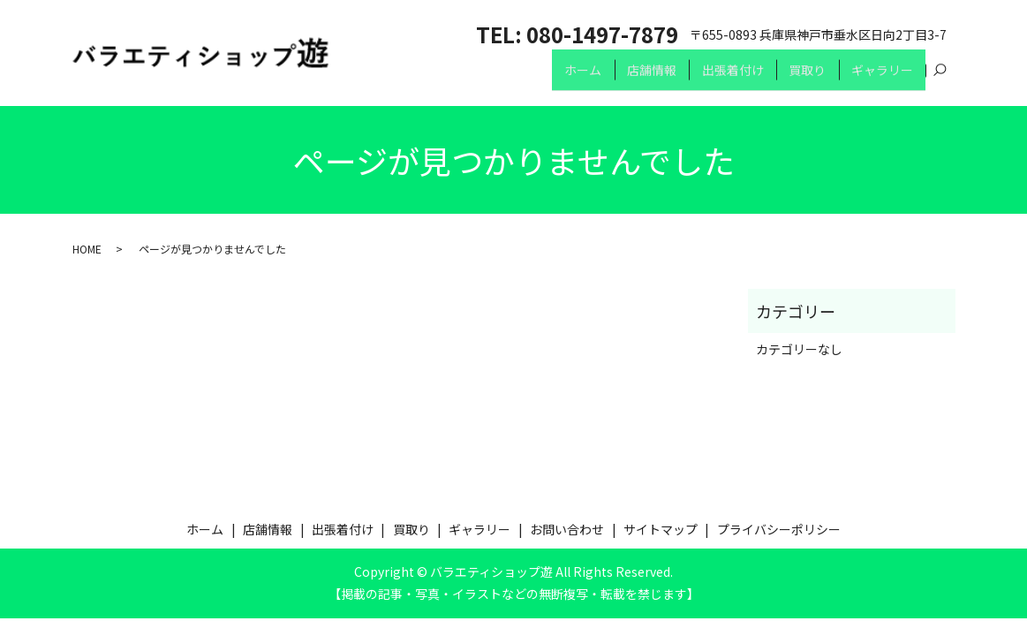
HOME (87, 248)
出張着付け (721, 78)
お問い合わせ (567, 529)
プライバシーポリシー (779, 529)
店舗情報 (636, 78)
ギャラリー (879, 78)
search (940, 78)
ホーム (563, 78)
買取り (800, 78)
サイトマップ (660, 529)
